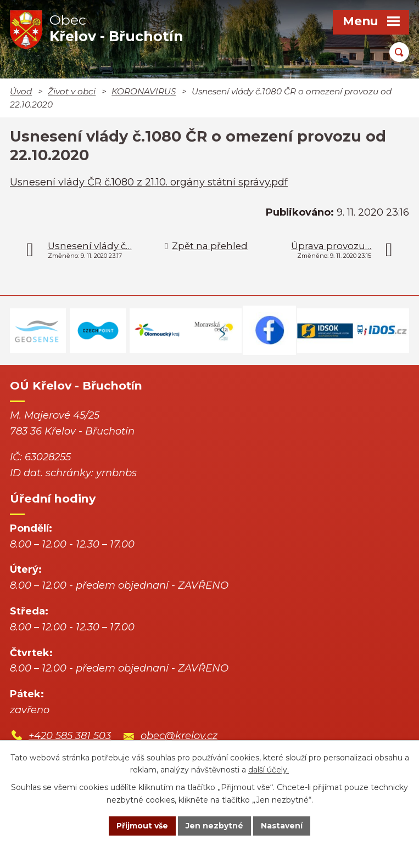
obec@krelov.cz (179, 736)
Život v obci (72, 91)
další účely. (268, 770)
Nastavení (282, 826)
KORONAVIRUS (143, 91)
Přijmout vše (142, 826)
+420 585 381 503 (70, 736)
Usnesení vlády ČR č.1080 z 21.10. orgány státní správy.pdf (149, 182)
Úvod (21, 91)
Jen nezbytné (214, 826)
